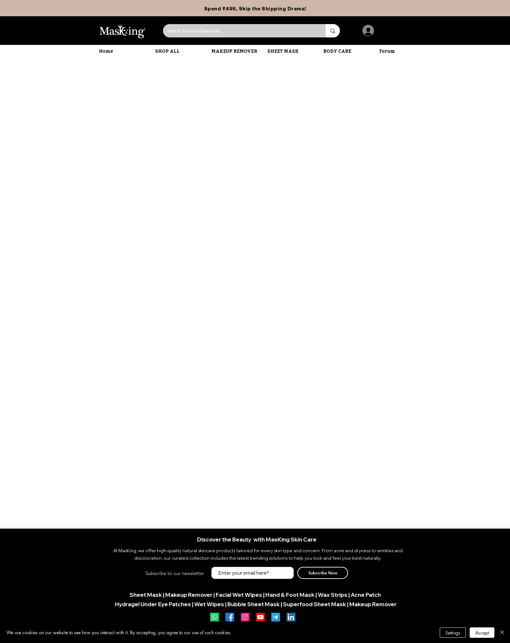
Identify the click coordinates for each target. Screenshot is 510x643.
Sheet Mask (145, 594)
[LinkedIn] (291, 617)
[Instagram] (245, 617)
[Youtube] (260, 617)
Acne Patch (366, 594)
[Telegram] (275, 617)
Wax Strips (332, 594)
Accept (482, 633)
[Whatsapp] (214, 617)
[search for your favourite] (239, 30)
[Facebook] (229, 617)
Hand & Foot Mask (290, 594)
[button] (236, 51)
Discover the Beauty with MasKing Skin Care (256, 539)
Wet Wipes (209, 604)
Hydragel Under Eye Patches (153, 604)
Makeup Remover (188, 594)
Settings (452, 633)
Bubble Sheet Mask (253, 604)
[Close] (502, 632)
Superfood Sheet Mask (314, 604)
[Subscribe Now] (322, 573)
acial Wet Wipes (240, 594)
